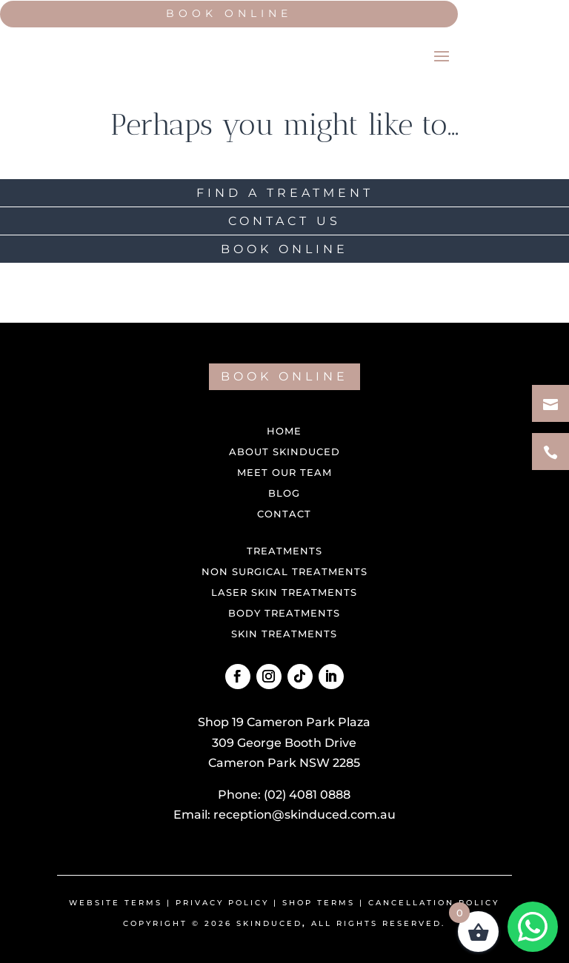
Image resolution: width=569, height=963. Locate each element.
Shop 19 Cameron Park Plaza (284, 722)
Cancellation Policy (433, 902)
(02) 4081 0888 (307, 795)
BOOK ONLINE (284, 249)
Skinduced (269, 923)
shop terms (318, 902)
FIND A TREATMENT (284, 193)
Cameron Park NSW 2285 (284, 763)
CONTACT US (284, 221)
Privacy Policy (222, 902)
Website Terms (115, 902)
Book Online (229, 13)
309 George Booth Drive (284, 743)
